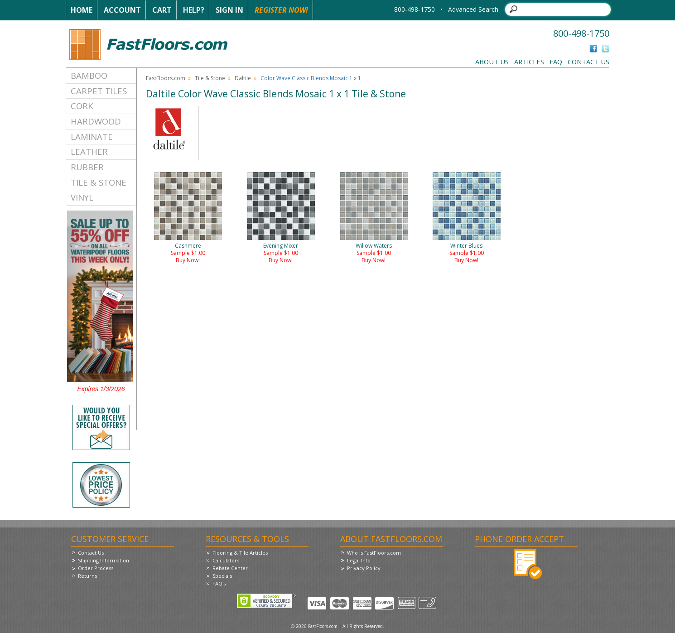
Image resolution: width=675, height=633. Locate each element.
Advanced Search (473, 9)
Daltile (243, 78)
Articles (529, 61)
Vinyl (82, 197)
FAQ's (219, 583)
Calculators (225, 560)
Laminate (92, 136)
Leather (89, 151)
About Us (492, 61)
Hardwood (96, 121)
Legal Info (359, 560)
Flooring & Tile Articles (240, 552)
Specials (222, 575)
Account (122, 10)
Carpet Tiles (99, 90)
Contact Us (588, 61)
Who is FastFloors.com (374, 552)
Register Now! (281, 10)
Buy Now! (188, 260)
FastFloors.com (165, 78)
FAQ (556, 61)
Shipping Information (103, 560)
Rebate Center (230, 568)
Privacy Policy (364, 568)
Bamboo (89, 75)
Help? (193, 10)
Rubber (87, 167)
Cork (82, 105)
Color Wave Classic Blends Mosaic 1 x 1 (310, 78)
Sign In (229, 10)
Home (81, 10)
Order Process (95, 568)
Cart (162, 10)
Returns (87, 575)
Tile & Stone (98, 182)
